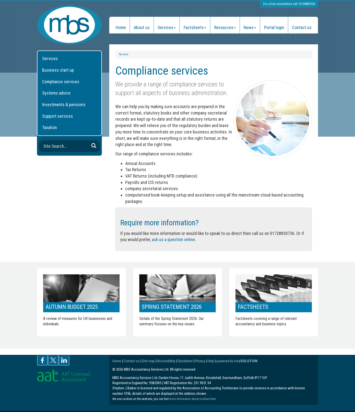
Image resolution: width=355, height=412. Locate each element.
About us (142, 27)
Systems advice (56, 93)
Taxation (49, 127)
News (250, 27)
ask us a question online (173, 239)
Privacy (200, 361)
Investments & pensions (64, 104)
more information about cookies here (192, 399)
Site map (148, 361)
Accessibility (166, 361)
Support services (57, 116)
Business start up (58, 70)
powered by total (236, 361)
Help (211, 361)
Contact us (302, 27)
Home (121, 27)
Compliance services (60, 81)
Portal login (274, 27)
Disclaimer (185, 361)
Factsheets (195, 27)
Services (167, 27)
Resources (225, 27)
